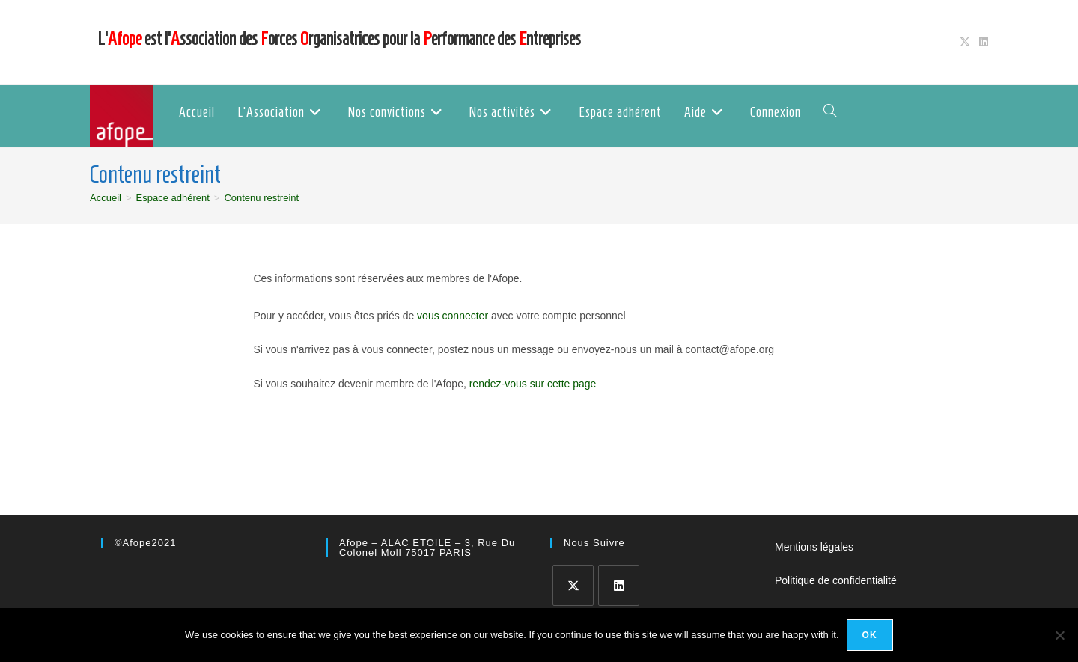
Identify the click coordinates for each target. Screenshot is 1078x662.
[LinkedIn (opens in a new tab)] (981, 41)
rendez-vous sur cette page (533, 384)
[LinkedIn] (618, 585)
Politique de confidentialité (836, 580)
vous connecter (452, 316)
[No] (1059, 635)
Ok (869, 635)
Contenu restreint (261, 197)
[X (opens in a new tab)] (965, 41)
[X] (573, 585)
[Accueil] (105, 197)
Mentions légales (814, 547)
